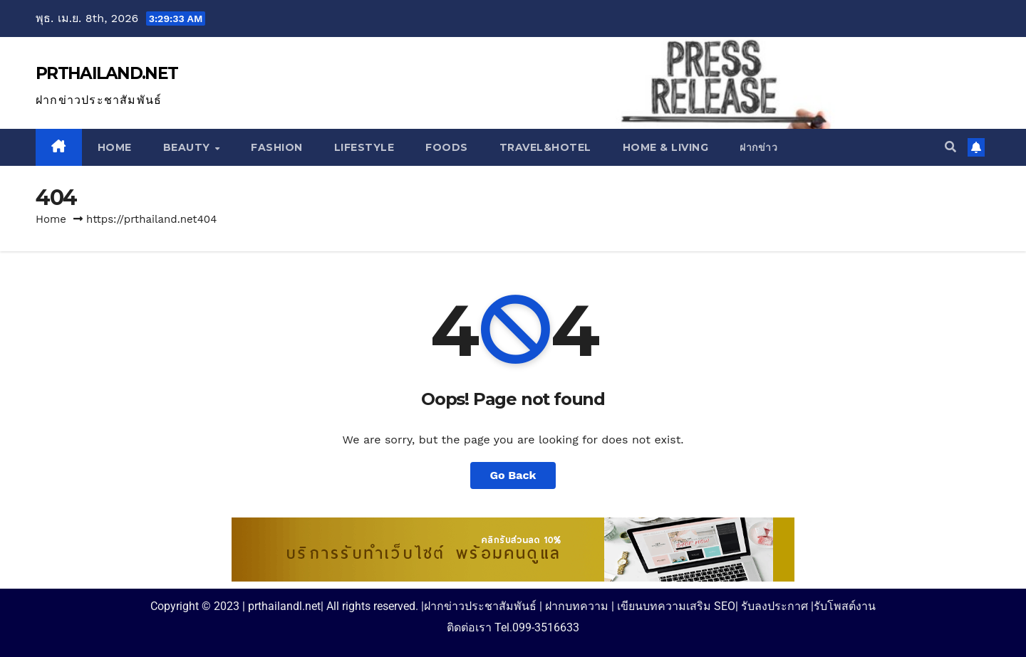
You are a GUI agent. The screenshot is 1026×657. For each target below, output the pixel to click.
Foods (446, 147)
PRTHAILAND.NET (106, 73)
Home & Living (666, 147)
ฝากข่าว (758, 147)
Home (115, 147)
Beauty (188, 147)
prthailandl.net (284, 606)
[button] (950, 147)
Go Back (513, 475)
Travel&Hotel (545, 147)
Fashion (277, 147)
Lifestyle (364, 147)
